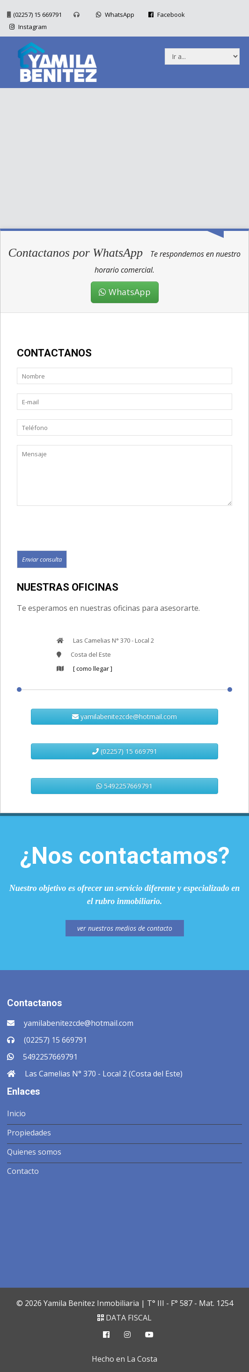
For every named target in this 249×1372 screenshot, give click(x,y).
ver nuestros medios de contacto (124, 928)
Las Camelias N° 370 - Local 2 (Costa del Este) (104, 1073)
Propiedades (29, 1132)
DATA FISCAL (124, 1318)
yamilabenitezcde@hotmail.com (124, 716)
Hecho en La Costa (124, 1359)
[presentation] (88, 527)
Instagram (27, 26)
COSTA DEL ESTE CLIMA (124, 1229)
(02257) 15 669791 (37, 14)
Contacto (23, 1171)
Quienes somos (34, 1152)
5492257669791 (124, 785)
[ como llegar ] (92, 668)
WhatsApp (114, 14)
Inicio (16, 1113)
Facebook (165, 14)
